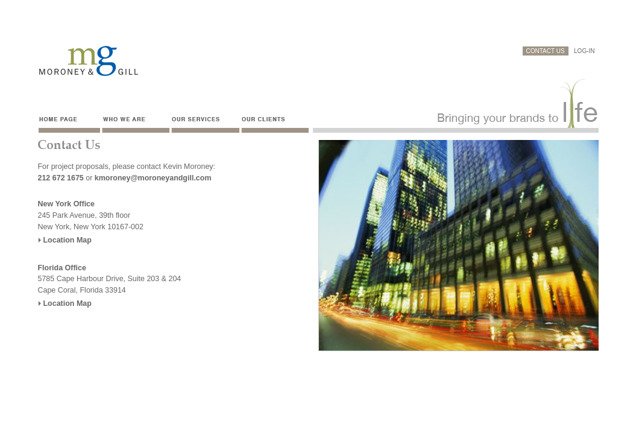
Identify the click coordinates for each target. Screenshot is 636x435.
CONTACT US (545, 51)
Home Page (69, 123)
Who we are (134, 123)
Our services (204, 123)
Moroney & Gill (88, 61)
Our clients (276, 123)
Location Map (67, 240)
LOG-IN (584, 51)
